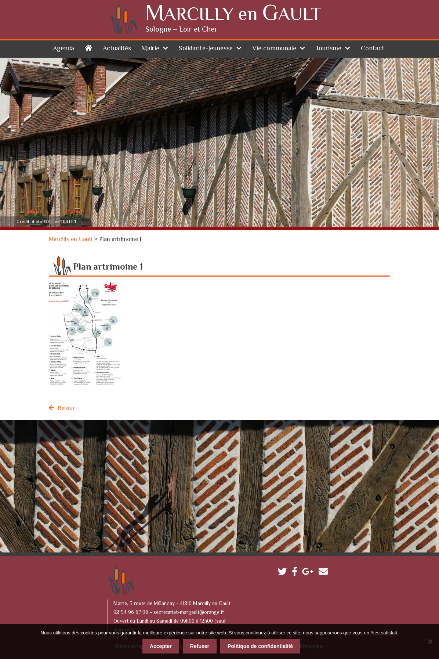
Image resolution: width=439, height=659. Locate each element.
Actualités (117, 49)
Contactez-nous (325, 573)
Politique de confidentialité (260, 646)
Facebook (296, 573)
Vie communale (274, 49)
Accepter (161, 646)
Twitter (284, 573)
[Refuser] (429, 641)
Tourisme (328, 49)
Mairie (150, 49)
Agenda (63, 49)
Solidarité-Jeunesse (206, 49)
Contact (372, 49)
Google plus (309, 573)
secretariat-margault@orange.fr (188, 613)
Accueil (88, 47)
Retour (66, 408)
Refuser (199, 646)
